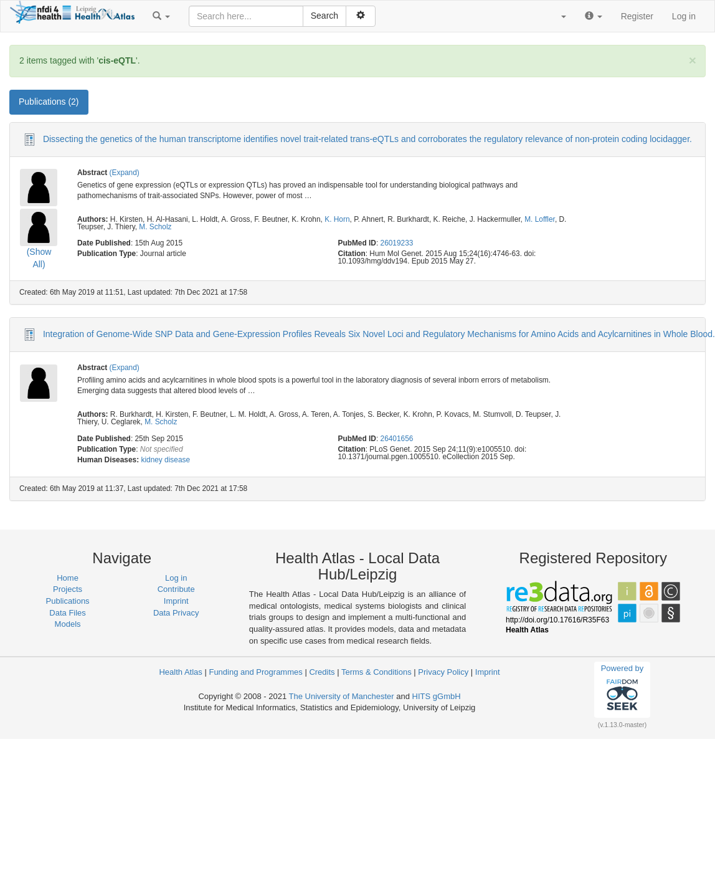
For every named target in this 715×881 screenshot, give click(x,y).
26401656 (397, 438)
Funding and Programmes (255, 672)
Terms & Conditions (376, 672)
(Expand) (125, 172)
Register (637, 16)
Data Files (67, 612)
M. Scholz (155, 226)
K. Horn (336, 219)
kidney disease (165, 459)
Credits (321, 672)
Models (68, 624)
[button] (161, 16)
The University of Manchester (341, 696)
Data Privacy (176, 612)
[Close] (692, 60)
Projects (67, 589)
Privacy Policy (443, 672)
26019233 (397, 243)
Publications (68, 601)
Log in (684, 16)
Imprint (176, 601)
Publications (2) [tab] (49, 102)
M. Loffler (539, 219)
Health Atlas (180, 672)
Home (67, 578)
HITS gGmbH (436, 696)
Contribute (176, 589)
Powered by (622, 689)
